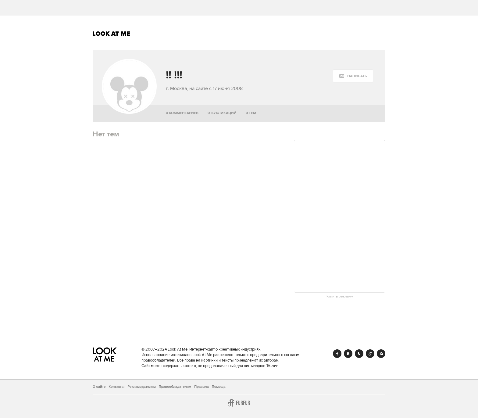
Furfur (239, 403)
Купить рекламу (339, 296)
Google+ (370, 353)
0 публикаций (222, 113)
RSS (381, 353)
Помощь (219, 386)
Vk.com (348, 353)
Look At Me (111, 33)
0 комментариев (182, 113)
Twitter (359, 353)
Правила (201, 386)
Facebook (337, 353)
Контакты (116, 386)
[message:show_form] (353, 76)
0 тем (251, 113)
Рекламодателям (141, 386)
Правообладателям (175, 386)
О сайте (99, 386)
